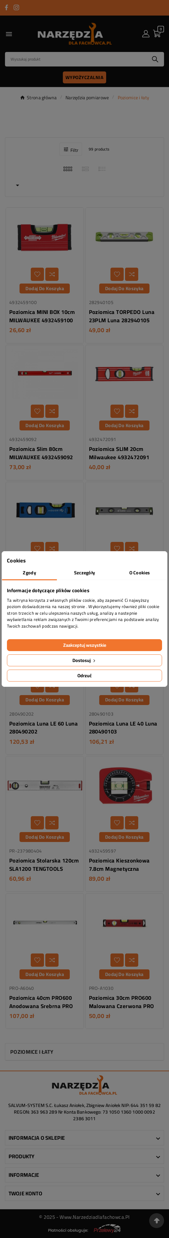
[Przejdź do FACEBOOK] (6, 7)
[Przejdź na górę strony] (156, 1220)
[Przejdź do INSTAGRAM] (16, 7)
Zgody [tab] (29, 572)
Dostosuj (84, 660)
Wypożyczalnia (84, 77)
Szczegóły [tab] (84, 572)
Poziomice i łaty (31, 1052)
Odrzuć (84, 675)
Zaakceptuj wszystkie (84, 645)
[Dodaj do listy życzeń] (37, 274)
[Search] (76, 59)
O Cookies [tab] (139, 572)
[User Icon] (145, 33)
